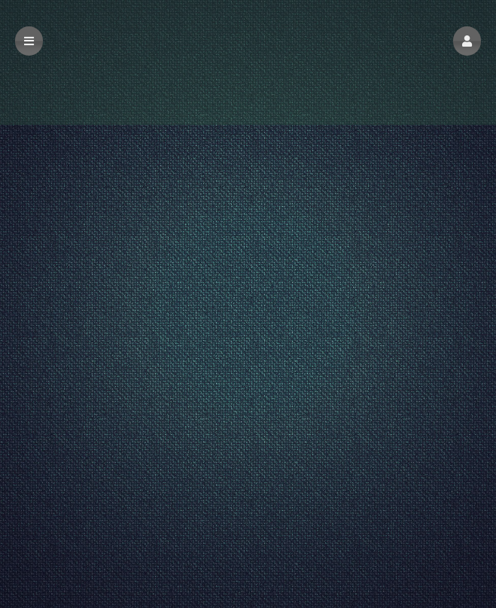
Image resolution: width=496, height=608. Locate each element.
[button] (467, 41)
